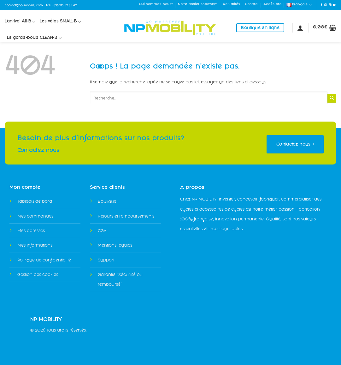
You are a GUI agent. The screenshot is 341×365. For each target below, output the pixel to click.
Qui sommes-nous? (156, 4)
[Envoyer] (331, 98)
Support (106, 260)
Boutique (107, 201)
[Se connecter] (300, 28)
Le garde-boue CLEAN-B (34, 38)
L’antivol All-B (20, 22)
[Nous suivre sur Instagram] (325, 5)
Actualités (231, 4)
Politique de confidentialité (44, 260)
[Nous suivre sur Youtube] (334, 5)
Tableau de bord (34, 201)
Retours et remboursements (126, 216)
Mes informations (34, 245)
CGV (102, 230)
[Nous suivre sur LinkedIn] (330, 5)
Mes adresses (31, 230)
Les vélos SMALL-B (60, 22)
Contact (251, 4)
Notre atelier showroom (198, 4)
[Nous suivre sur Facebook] (321, 5)
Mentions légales (115, 245)
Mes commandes (35, 216)
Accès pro (272, 4)
